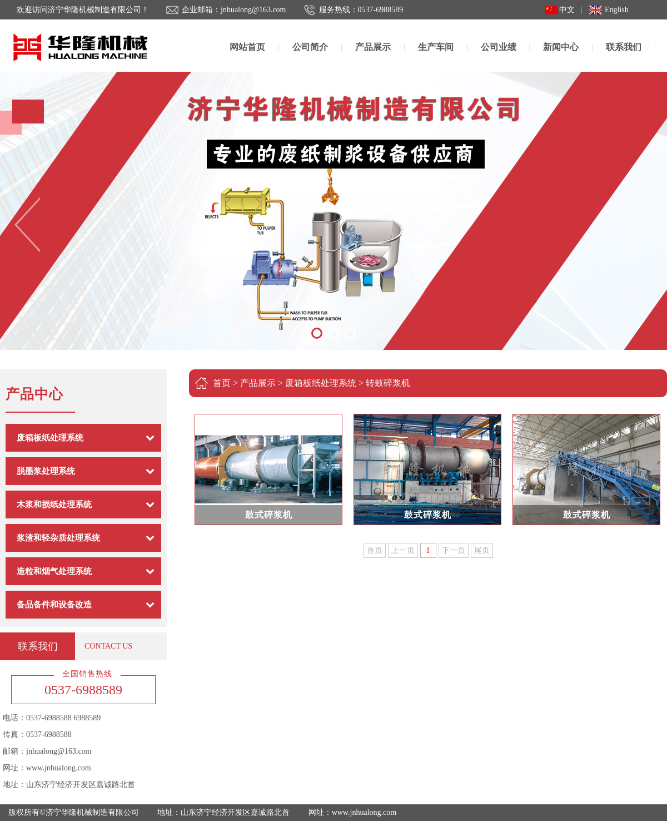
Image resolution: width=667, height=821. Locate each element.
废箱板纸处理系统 (50, 437)
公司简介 (310, 47)
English (617, 10)
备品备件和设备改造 (54, 604)
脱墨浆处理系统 (46, 471)
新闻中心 (561, 47)
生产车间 (436, 47)
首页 (222, 383)
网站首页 (247, 47)
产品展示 (373, 47)
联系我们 (623, 47)
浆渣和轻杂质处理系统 (58, 537)
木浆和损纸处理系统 (54, 504)
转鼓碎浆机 (388, 383)
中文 (567, 10)
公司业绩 (498, 47)
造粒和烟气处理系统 (54, 571)
